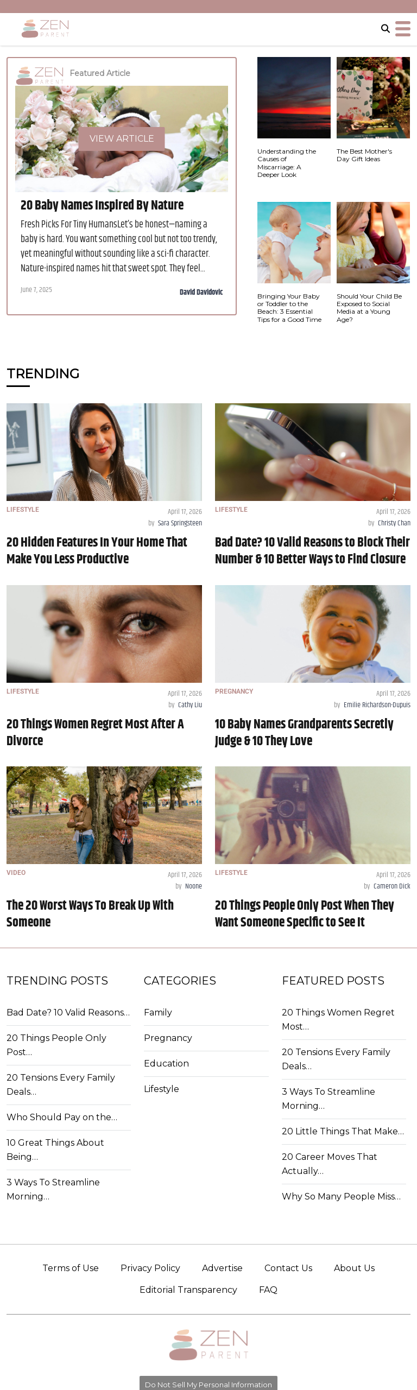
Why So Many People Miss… (341, 1196)
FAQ (268, 1290)
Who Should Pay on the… (62, 1117)
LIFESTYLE (23, 509)
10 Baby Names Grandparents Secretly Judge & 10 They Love (304, 733)
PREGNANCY (234, 691)
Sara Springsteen (180, 523)
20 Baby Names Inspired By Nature (102, 205)
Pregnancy (168, 1038)
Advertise (222, 1268)
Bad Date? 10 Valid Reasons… (68, 1012)
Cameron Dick (392, 886)
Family (158, 1012)
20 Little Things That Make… (343, 1131)
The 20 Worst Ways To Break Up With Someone (90, 914)
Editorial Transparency (188, 1290)
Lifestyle (161, 1089)
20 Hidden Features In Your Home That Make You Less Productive (97, 551)
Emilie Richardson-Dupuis (377, 705)
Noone (193, 886)
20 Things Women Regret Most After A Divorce (95, 733)
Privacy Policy (150, 1268)
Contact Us (288, 1268)
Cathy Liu (190, 705)
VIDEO (16, 873)
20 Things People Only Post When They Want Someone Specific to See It (304, 914)
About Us (354, 1268)
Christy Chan (394, 523)
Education (166, 1063)
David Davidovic (201, 293)
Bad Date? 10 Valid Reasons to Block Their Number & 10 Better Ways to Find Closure (312, 551)
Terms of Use (70, 1268)
